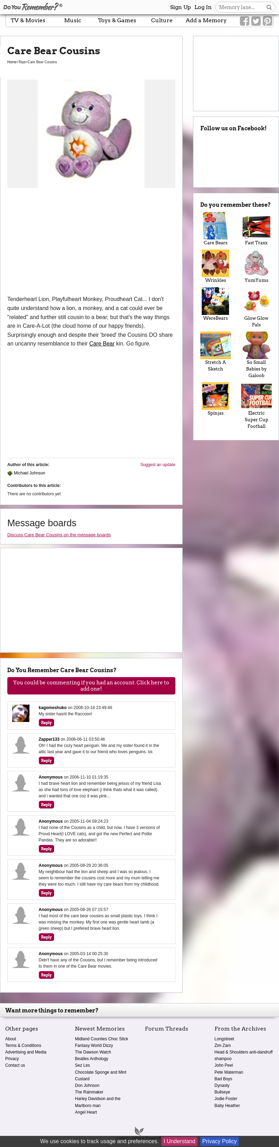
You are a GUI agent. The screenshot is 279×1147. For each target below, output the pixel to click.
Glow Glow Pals (256, 307)
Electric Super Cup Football (256, 405)
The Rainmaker (89, 1092)
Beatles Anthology (91, 1058)
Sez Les (82, 1065)
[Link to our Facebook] (244, 21)
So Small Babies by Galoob (256, 355)
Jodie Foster (226, 1098)
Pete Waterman (229, 1072)
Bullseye (222, 1092)
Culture (162, 20)
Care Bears (215, 228)
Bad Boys (223, 1078)
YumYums (256, 266)
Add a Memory (206, 20)
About (10, 1038)
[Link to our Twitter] (256, 21)
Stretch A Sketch (215, 352)
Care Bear (102, 344)
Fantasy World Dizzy (94, 1045)
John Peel (224, 1065)
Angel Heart (86, 1112)
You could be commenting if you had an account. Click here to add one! (91, 686)
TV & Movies (28, 20)
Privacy (12, 1058)
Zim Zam (223, 1045)
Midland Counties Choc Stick (101, 1038)
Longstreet (224, 1038)
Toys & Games (117, 20)
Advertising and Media (25, 1052)
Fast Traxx (256, 228)
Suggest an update (157, 464)
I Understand (179, 1141)
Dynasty (222, 1085)
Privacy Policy (219, 1141)
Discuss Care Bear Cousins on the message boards (59, 534)
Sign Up (180, 7)
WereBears (215, 303)
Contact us (15, 1065)
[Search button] (269, 7)
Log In (203, 7)
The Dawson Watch (93, 1052)
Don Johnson (87, 1085)
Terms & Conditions (23, 1045)
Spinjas (215, 399)
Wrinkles (215, 266)
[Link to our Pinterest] (267, 21)
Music (72, 20)
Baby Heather (227, 1105)
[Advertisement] (91, 242)
